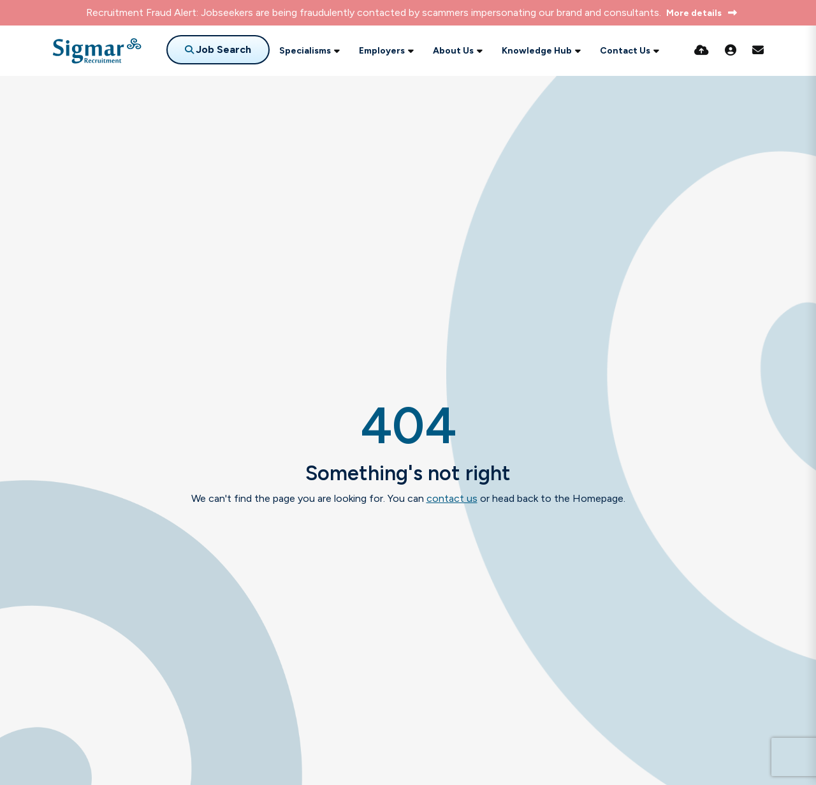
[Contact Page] (758, 50)
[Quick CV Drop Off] (701, 50)
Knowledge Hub (537, 50)
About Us (453, 50)
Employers (382, 50)
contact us (451, 498)
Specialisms (305, 50)
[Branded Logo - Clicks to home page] (97, 51)
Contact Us (625, 50)
